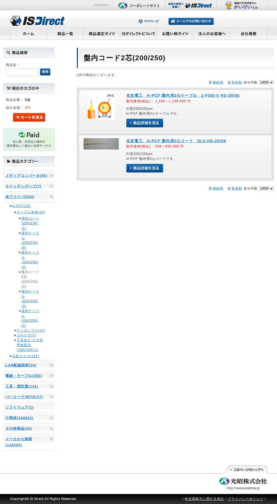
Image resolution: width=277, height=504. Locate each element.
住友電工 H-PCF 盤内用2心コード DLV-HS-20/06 (176, 141)
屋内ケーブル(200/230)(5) (30, 240)
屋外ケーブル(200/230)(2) (30, 260)
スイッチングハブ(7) (23, 186)
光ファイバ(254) (19, 197)
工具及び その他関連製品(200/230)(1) (30, 345)
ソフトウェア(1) (19, 407)
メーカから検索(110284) (18, 442)
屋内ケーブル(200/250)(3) (30, 299)
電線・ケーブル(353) (23, 376)
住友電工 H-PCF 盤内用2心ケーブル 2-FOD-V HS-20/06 (183, 95)
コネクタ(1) (26, 335)
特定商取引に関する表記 (204, 499)
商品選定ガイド (101, 33)
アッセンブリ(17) (31, 330)
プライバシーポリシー (245, 499)
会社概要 (248, 33)
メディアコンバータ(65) (26, 176)
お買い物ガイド (175, 33)
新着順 (237, 82)
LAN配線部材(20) (21, 365)
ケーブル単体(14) (31, 212)
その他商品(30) (18, 428)
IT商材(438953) (19, 418)
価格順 (218, 82)
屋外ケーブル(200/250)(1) (30, 318)
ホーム (28, 33)
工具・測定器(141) (21, 386)
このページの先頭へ (246, 469)
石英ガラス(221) (25, 356)
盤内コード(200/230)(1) (30, 223)
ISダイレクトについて (138, 33)
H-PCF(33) (21, 206)
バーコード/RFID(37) (24, 397)
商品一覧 (65, 33)
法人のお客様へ (212, 33)
